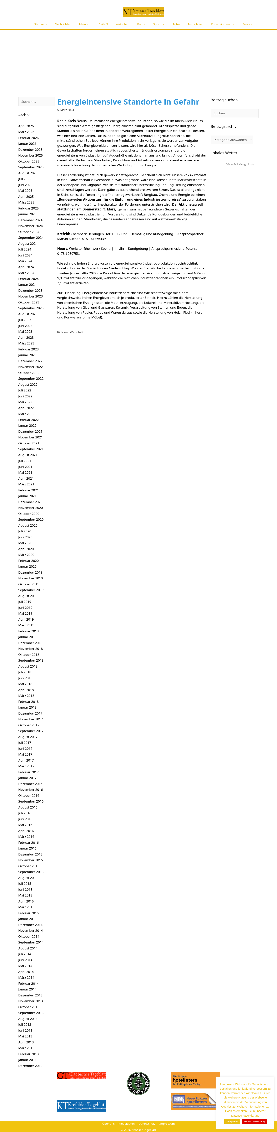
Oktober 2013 (28, 1007)
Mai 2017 (25, 754)
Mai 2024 (25, 261)
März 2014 (26, 977)
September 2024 (30, 237)
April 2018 (26, 690)
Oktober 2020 (28, 513)
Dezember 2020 (30, 502)
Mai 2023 (25, 331)
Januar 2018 (27, 707)
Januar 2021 (27, 496)
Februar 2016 (28, 842)
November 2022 (30, 366)
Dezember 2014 (30, 925)
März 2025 (26, 202)
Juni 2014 (25, 960)
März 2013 (26, 1048)
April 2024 (26, 267)
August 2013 (28, 1018)
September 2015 (30, 872)
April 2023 (26, 337)
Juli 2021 (24, 460)
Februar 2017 (28, 772)
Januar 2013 (27, 1059)
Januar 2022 (27, 425)
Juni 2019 (25, 607)
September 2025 (30, 167)
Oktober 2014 (28, 936)
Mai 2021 (25, 472)
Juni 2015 (25, 889)
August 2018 (28, 666)
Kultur (141, 24)
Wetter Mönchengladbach (240, 164)
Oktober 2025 (28, 161)
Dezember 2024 (30, 220)
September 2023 (30, 308)
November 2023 (30, 296)
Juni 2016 (25, 819)
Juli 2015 (24, 883)
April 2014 (26, 971)
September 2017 (30, 731)
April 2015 (26, 901)
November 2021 (30, 437)
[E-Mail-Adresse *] (242, 1093)
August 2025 (28, 173)
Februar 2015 (28, 913)
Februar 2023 (28, 349)
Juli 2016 (24, 813)
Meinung (85, 24)
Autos (176, 24)
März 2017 (26, 766)
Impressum (167, 1123)
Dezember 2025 (30, 149)
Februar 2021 (28, 490)
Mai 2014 (25, 966)
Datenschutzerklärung (247, 1122)
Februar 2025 (28, 208)
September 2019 (30, 590)
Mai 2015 (25, 895)
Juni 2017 (25, 748)
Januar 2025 (27, 214)
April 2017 (26, 760)
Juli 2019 (24, 601)
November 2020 (30, 507)
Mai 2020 (25, 543)
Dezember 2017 (30, 713)
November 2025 (30, 155)
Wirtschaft (122, 24)
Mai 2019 (25, 613)
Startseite (40, 24)
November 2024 (30, 226)
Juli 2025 (24, 179)
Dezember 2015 (30, 854)
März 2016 (26, 836)
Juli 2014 (24, 954)
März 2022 (26, 413)
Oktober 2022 (28, 372)
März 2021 (26, 484)
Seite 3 (103, 24)
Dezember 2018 (30, 643)
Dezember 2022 (30, 361)
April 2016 (26, 831)
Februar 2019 (28, 631)
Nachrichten (63, 24)
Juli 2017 (24, 742)
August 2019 (28, 596)
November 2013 (30, 1001)
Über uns (108, 1123)
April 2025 (26, 196)
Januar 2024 (27, 284)
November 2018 (30, 648)
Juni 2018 (25, 678)
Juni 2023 (25, 325)
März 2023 (26, 343)
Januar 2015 (27, 919)
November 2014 (30, 930)
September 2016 (30, 801)
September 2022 (30, 378)
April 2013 (26, 1042)
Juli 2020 (24, 531)
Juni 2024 (25, 255)
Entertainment (225, 24)
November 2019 (30, 578)
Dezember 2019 (30, 572)
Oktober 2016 (28, 795)
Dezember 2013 (30, 995)
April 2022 (26, 408)
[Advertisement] (138, 58)
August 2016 (28, 807)
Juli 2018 (24, 672)
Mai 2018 (25, 684)
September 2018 (30, 660)
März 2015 (26, 907)
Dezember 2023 (30, 290)
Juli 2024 (24, 249)
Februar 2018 (28, 701)
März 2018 (26, 695)
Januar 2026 (27, 143)
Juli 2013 (24, 1024)
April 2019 (26, 619)
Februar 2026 (28, 138)
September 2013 (30, 1013)
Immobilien (196, 24)
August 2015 (28, 878)
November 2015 (30, 860)
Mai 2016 (25, 825)
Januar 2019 (27, 637)
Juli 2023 (24, 320)
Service (247, 24)
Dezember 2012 (30, 1065)
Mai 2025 (25, 190)
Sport (161, 24)
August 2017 (28, 737)
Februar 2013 (28, 1054)
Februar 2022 (28, 419)
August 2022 (28, 384)
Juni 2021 (25, 466)
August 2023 (28, 314)
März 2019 (26, 625)
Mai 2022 (25, 402)
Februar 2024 (28, 279)
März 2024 (26, 273)
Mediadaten (126, 1123)
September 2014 (30, 942)
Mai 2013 (25, 1036)
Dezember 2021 (30, 431)
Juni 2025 (25, 185)
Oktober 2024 (28, 232)
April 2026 (26, 126)
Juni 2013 (25, 1030)
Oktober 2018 (28, 654)
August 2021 (28, 455)
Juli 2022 (24, 390)
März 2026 (26, 132)
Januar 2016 (27, 848)
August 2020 (28, 525)
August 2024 (28, 243)
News (64, 332)
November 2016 (30, 789)
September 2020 (30, 519)
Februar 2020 (28, 560)
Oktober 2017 (28, 725)
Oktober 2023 (28, 302)
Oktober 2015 (28, 866)
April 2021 (26, 478)
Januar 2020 (27, 566)
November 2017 (30, 719)
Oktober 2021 (28, 443)
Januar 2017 (27, 778)
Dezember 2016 (30, 784)
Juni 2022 (25, 396)
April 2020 (26, 549)
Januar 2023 (27, 355)
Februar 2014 (28, 983)
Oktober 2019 (28, 584)
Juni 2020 (25, 537)
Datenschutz (146, 1123)
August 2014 (28, 948)
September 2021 (30, 449)
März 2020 (26, 554)
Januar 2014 (27, 989)
